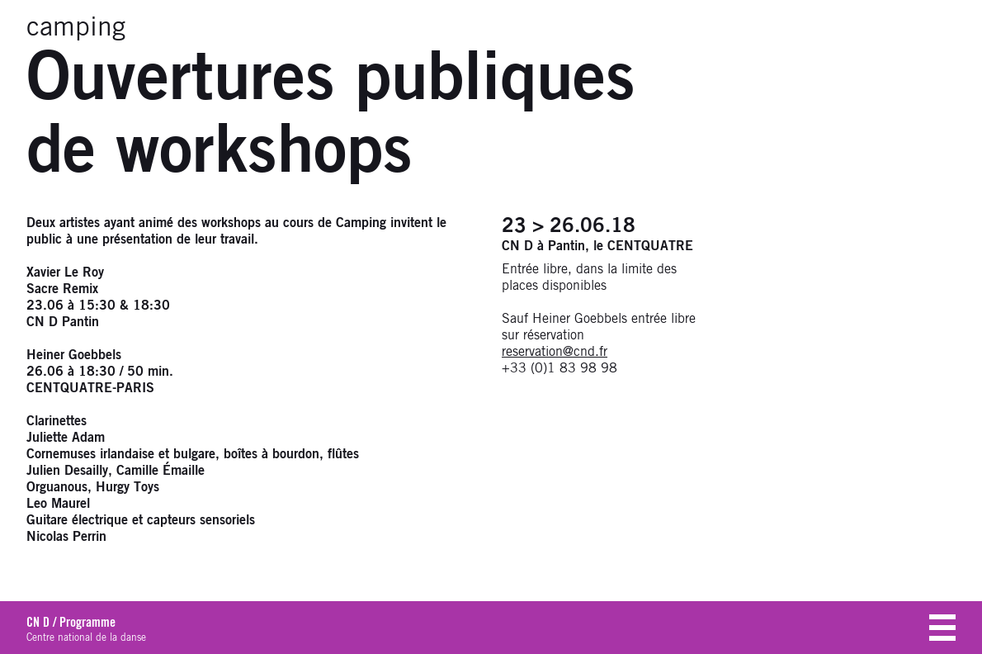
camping (75, 28)
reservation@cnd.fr (554, 351)
